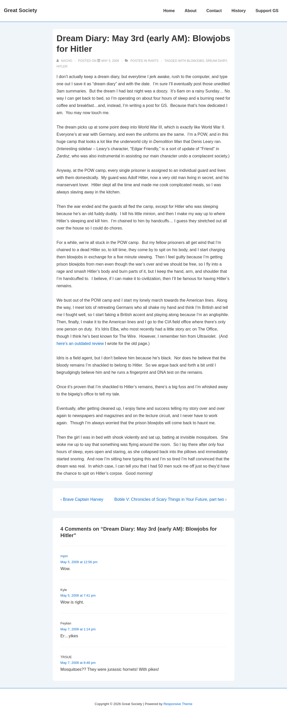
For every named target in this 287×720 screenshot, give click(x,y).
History (239, 11)
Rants (153, 61)
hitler (62, 66)
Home (169, 11)
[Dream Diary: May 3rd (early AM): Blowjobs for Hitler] (110, 61)
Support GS (267, 11)
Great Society (20, 10)
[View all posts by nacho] (65, 61)
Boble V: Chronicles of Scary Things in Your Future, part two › (170, 499)
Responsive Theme (177, 704)
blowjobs (195, 61)
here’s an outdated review (80, 343)
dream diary (216, 61)
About (190, 11)
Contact (214, 11)
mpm (64, 556)
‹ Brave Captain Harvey (81, 499)
